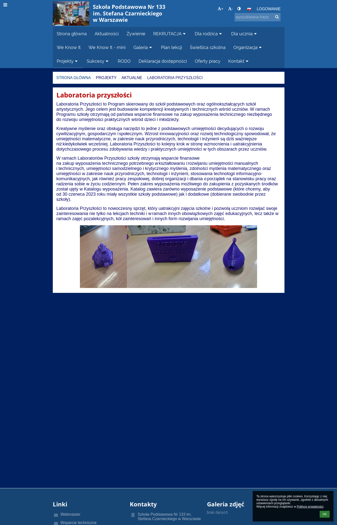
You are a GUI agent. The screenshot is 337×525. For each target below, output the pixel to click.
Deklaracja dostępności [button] (163, 61)
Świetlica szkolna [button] (208, 47)
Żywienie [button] (136, 33)
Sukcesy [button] (98, 61)
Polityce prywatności (310, 506)
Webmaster (71, 514)
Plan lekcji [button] (171, 47)
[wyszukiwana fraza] (257, 17)
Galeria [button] (143, 47)
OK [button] (325, 514)
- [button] (230, 9)
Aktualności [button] (107, 33)
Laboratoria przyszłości (175, 78)
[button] (249, 9)
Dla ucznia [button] (244, 33)
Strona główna (73, 78)
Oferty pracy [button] (207, 61)
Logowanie (269, 9)
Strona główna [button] (72, 33)
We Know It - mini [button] (107, 47)
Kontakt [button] (239, 61)
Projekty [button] (68, 61)
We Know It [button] (69, 47)
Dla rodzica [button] (209, 33)
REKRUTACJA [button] (170, 33)
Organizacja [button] (248, 47)
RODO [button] (124, 61)
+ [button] (220, 9)
